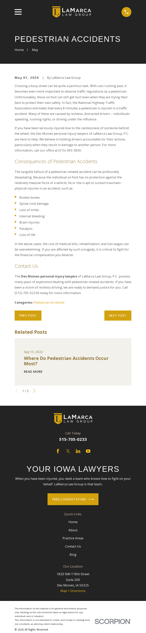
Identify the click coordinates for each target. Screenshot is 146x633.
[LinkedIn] (78, 451)
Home (73, 522)
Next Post (118, 315)
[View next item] (34, 391)
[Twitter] (68, 451)
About (73, 530)
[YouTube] (88, 451)
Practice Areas (73, 538)
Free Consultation (73, 499)
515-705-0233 (73, 439)
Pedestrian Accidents (49, 302)
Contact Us (73, 546)
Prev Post (28, 315)
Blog (73, 554)
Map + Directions (73, 591)
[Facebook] (58, 451)
